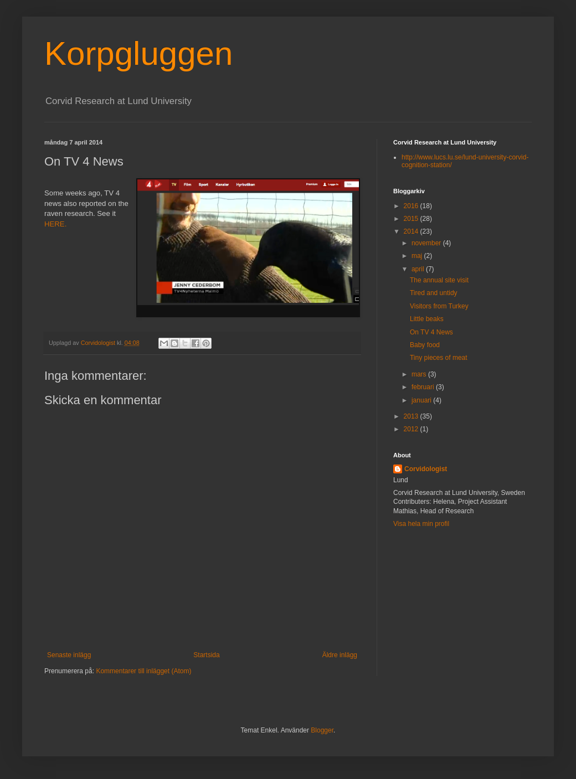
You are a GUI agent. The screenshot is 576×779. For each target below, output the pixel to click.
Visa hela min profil (421, 524)
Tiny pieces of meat (438, 358)
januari (422, 400)
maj (418, 256)
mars (420, 374)
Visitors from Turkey (439, 306)
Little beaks (427, 319)
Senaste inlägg (69, 655)
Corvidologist (425, 469)
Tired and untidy (433, 293)
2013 (412, 416)
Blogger (322, 730)
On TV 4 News (431, 332)
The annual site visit (439, 280)
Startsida (206, 655)
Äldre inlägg (339, 655)
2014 (412, 231)
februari (424, 387)
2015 (412, 219)
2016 (412, 206)
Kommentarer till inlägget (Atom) (143, 671)
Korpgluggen (138, 53)
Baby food (425, 345)
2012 (412, 429)
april (419, 269)
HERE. (55, 224)
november (427, 243)
